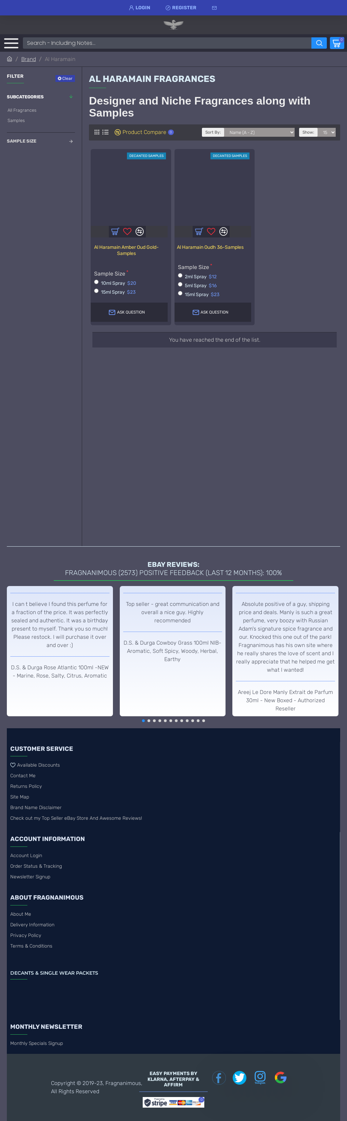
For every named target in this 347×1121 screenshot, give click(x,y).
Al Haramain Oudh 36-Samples (210, 247)
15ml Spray (115, 292)
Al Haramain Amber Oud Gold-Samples (126, 250)
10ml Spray (115, 283)
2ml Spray (197, 276)
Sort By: (213, 132)
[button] (143, 720)
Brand (28, 59)
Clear (67, 78)
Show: (308, 132)
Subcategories (25, 96)
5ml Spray (197, 285)
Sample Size (21, 141)
